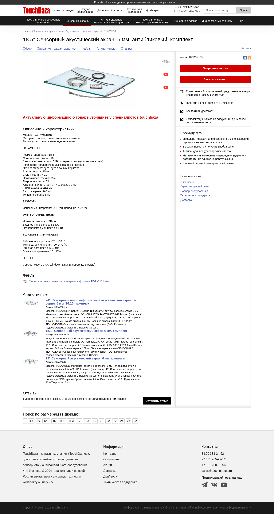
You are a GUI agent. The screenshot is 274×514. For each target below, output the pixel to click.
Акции (70, 10)
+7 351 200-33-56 (214, 465)
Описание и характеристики (56, 48)
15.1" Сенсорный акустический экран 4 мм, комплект (86, 330)
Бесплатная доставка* (199, 111)
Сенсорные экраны (54, 31)
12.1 (46, 420)
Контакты (116, 10)
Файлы (86, 48)
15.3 (71, 420)
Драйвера (110, 476)
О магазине (187, 182)
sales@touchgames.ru (217, 470)
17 (78, 420)
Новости (59, 10)
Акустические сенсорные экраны (83, 31)
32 (135, 420)
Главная (27, 31)
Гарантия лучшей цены (194, 186)
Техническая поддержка (134, 10)
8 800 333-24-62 (186, 7)
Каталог (37, 31)
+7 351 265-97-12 (214, 459)
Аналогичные (106, 48)
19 (94, 420)
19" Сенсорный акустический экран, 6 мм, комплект (86, 358)
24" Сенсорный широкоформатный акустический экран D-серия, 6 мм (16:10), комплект (91, 301)
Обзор (27, 48)
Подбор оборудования (85, 10)
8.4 (31, 420)
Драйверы (152, 10)
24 (121, 420)
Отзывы (126, 48)
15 (54, 420)
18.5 (86, 420)
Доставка (103, 10)
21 (101, 420)
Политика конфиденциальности (231, 507)
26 (128, 420)
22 (108, 420)
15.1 (62, 420)
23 (115, 420)
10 (38, 420)
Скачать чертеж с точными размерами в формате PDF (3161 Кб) (69, 281)
